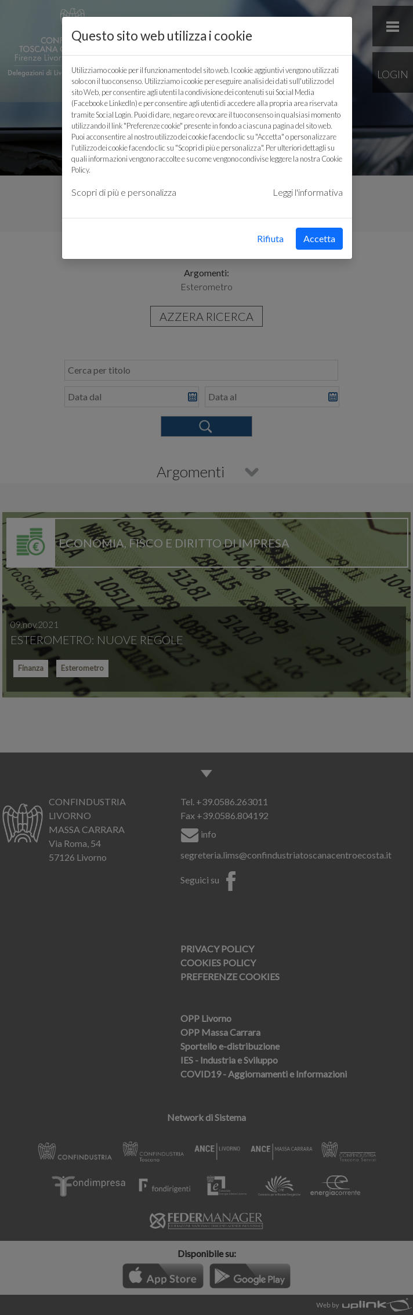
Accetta (319, 238)
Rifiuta (270, 238)
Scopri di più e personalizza (123, 192)
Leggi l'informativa (308, 192)
